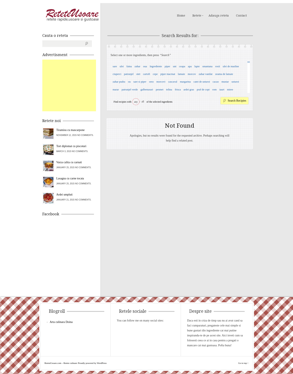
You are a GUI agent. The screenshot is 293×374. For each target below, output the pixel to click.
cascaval (172, 81)
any (136, 101)
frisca (178, 89)
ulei (122, 66)
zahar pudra (119, 81)
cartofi (146, 74)
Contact (241, 15)
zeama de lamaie (224, 74)
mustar (225, 81)
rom (214, 89)
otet (138, 74)
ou (129, 81)
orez (151, 81)
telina (169, 89)
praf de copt (203, 89)
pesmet (159, 89)
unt (174, 66)
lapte (196, 66)
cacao (216, 81)
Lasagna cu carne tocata (70, 178)
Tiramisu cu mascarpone (70, 130)
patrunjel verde (130, 89)
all (143, 101)
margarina (185, 81)
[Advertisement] (73, 85)
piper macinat (167, 74)
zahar (137, 66)
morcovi (161, 81)
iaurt (221, 89)
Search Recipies (237, 100)
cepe (155, 74)
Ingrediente (156, 66)
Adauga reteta (219, 15)
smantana (207, 66)
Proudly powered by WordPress (92, 363)
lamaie (181, 74)
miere (230, 89)
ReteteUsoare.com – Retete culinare (72, 15)
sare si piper (139, 81)
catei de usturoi (201, 81)
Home (181, 15)
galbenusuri (147, 89)
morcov (192, 74)
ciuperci (117, 74)
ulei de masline (231, 66)
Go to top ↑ (243, 363)
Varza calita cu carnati (69, 162)
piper (167, 66)
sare (115, 66)
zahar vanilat (205, 74)
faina (129, 66)
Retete (196, 15)
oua (145, 66)
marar (116, 89)
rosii (217, 66)
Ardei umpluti (64, 194)
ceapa (182, 66)
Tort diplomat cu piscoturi (71, 146)
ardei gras (189, 89)
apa (190, 66)
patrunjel (129, 74)
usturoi (235, 81)
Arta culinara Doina (61, 322)
